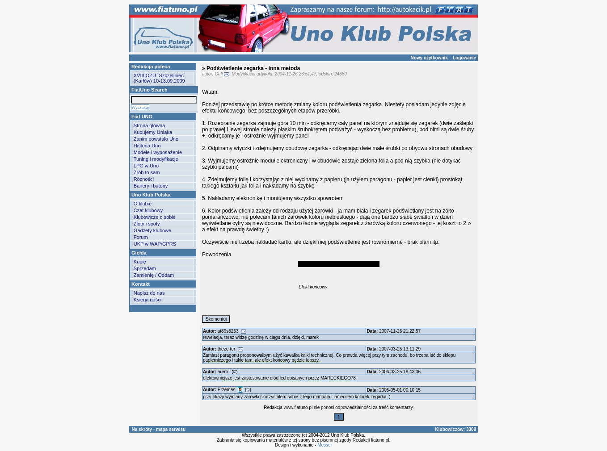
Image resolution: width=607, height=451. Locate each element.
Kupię (140, 261)
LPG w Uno (146, 165)
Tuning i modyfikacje (156, 159)
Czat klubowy (148, 210)
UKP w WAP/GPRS (155, 243)
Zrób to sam (147, 172)
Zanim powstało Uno (156, 139)
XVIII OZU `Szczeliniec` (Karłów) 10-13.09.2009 (159, 78)
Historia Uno (147, 145)
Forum (141, 237)
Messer (324, 445)
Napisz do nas (149, 293)
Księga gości (147, 299)
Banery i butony (151, 185)
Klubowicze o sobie (155, 217)
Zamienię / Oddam (154, 275)
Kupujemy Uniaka (153, 132)
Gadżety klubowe (152, 230)
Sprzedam (145, 268)
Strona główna (149, 125)
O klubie (143, 203)
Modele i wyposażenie (158, 152)
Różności (144, 179)
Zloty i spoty (147, 223)
